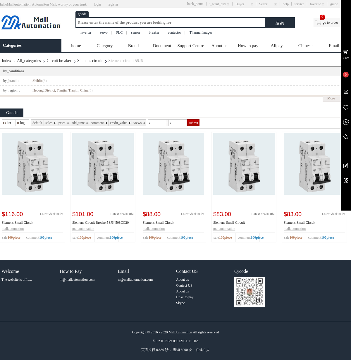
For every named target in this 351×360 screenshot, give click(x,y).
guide (339, 4)
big (21, 123)
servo (104, 32)
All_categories (29, 60)
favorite (317, 4)
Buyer (244, 4)
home (76, 45)
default (37, 123)
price (63, 123)
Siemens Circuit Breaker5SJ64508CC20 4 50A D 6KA (101, 223)
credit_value (120, 123)
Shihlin (39, 81)
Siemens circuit (90, 60)
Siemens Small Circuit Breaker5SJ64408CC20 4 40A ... (166, 223)
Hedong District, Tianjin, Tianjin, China (62, 90)
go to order (330, 22)
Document (162, 45)
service (299, 4)
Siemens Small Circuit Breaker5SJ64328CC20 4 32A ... (236, 223)
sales (50, 123)
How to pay (248, 45)
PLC (119, 32)
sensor (135, 32)
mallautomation (13, 229)
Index (6, 60)
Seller (268, 4)
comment (99, 123)
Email (334, 45)
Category (105, 45)
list (7, 123)
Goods (11, 113)
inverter (85, 32)
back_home (195, 4)
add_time (80, 123)
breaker (154, 32)
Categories (12, 45)
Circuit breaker (59, 60)
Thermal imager (201, 32)
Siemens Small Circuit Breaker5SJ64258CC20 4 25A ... (307, 223)
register (113, 4)
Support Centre (190, 45)
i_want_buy (219, 4)
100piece (45, 237)
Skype (180, 303)
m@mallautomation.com (77, 280)
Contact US (184, 285)
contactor (174, 32)
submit (193, 123)
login (97, 4)
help (286, 4)
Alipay (277, 45)
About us (219, 45)
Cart (346, 58)
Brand (133, 45)
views (139, 123)
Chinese (305, 45)
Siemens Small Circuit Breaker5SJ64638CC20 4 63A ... (25, 223)
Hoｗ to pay (184, 297)
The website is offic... (16, 280)
